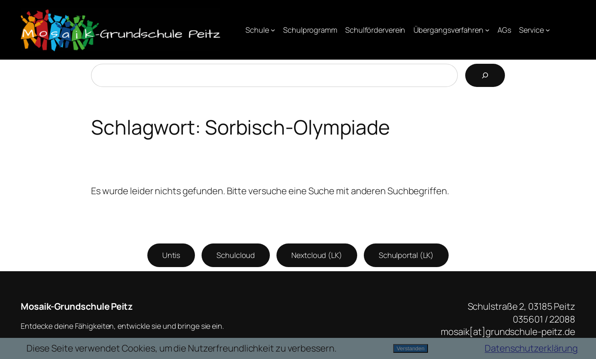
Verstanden (410, 348)
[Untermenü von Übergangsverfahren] (487, 30)
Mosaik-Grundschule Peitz (76, 306)
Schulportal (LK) (406, 255)
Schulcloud (235, 255)
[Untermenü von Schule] (273, 30)
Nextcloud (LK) (316, 255)
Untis (171, 255)
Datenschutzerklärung (531, 348)
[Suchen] (485, 75)
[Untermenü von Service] (548, 30)
